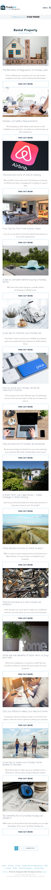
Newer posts (30, 848)
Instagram (31, 882)
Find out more (25, 84)
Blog (46, 866)
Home (4, 866)
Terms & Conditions (26, 868)
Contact (8, 868)
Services (11, 866)
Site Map (5, 872)
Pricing (17, 866)
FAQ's (15, 868)
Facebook (20, 882)
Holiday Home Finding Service (32, 866)
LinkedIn (25, 882)
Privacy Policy (39, 868)
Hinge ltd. (44, 872)
